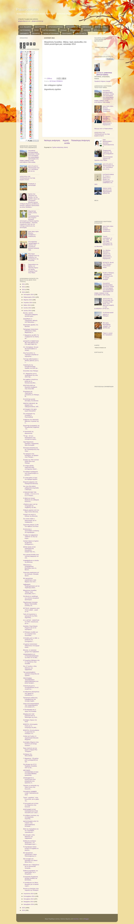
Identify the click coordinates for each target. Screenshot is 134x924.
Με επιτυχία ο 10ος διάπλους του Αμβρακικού (29, 836)
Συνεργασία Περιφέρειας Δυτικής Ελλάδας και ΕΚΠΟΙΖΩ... (30, 878)
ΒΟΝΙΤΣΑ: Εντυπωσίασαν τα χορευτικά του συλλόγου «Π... (31, 731)
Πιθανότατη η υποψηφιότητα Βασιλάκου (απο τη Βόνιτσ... (29, 567)
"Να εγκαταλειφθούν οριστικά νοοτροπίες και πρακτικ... (31, 673)
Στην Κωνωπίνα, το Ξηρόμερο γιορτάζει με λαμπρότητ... (30, 354)
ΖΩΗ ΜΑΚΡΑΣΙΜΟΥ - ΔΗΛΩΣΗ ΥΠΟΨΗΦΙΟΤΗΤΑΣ (108, 143)
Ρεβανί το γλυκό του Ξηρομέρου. (107, 334)
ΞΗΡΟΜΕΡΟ (24, 33)
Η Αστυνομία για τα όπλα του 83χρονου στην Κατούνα (30, 805)
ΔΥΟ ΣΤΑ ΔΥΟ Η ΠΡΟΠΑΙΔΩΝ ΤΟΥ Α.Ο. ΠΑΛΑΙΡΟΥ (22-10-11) (33, 168)
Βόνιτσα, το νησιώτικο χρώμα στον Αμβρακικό (31, 650)
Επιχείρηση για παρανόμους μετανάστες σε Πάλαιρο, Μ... (31, 394)
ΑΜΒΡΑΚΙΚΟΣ (86, 27)
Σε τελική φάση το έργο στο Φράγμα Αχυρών (30, 478)
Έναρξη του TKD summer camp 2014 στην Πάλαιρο (31, 461)
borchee (76, 919)
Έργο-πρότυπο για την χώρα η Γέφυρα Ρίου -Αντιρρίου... (30, 749)
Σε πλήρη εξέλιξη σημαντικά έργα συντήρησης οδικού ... (30, 467)
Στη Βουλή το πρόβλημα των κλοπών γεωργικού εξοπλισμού (31, 598)
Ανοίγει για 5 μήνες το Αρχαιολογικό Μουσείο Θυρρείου (30, 737)
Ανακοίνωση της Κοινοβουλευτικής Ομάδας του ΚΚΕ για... (30, 366)
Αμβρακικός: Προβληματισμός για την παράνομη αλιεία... (31, 586)
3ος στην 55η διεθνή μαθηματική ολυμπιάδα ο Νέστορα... (31, 488)
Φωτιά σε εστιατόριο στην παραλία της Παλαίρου (31, 889)
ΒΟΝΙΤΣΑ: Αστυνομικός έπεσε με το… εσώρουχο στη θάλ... (30, 725)
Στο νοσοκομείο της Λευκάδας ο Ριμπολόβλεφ (29, 415)
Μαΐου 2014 (27, 305)
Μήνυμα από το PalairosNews (103, 128)
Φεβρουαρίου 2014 (30, 297)
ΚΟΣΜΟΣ (87, 30)
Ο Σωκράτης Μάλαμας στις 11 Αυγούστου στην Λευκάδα (31, 662)
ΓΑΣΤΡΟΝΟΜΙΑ (25, 30)
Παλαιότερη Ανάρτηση (80, 140)
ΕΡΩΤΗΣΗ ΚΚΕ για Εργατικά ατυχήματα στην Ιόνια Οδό (30, 387)
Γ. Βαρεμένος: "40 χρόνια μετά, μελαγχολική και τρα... (30, 760)
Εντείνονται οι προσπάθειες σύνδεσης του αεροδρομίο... (31, 530)
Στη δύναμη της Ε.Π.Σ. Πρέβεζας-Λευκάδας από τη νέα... (30, 766)
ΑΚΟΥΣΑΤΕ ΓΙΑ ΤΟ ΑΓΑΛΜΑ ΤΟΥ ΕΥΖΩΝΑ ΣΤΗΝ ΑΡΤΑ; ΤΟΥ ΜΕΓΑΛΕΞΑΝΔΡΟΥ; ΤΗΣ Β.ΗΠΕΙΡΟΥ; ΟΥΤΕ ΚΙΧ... (104, 303)
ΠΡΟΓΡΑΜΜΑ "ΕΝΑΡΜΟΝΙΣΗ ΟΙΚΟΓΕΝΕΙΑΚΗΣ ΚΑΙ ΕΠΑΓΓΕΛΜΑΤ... (30, 680)
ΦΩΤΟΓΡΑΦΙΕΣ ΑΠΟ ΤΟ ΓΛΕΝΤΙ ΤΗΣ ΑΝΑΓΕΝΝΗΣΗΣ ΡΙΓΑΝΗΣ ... (30, 824)
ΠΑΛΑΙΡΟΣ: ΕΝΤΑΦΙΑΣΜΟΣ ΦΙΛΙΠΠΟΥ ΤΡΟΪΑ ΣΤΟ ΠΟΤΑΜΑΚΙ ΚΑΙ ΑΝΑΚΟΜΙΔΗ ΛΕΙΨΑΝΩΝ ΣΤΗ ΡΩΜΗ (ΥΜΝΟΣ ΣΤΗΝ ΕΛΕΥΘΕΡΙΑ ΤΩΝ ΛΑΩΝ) (29, 156)
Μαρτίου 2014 (28, 300)
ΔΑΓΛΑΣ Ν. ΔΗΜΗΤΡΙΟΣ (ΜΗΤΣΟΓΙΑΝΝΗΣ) (104, 74)
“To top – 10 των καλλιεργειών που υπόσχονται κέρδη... (30, 437)
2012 (23, 287)
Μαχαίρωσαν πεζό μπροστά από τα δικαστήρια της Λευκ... (30, 715)
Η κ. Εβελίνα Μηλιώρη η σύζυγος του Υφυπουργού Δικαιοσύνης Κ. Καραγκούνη (107, 121)
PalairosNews (27, 9)
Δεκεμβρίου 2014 (29, 904)
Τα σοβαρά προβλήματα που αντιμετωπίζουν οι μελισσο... (30, 473)
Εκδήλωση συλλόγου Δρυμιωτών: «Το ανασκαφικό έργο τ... (30, 842)
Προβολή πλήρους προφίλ (102, 81)
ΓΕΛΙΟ (36, 30)
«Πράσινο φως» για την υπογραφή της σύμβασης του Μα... (30, 505)
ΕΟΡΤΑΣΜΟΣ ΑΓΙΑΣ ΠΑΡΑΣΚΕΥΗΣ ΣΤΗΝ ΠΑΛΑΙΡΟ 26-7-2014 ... (31, 811)
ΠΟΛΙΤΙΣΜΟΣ (67, 33)
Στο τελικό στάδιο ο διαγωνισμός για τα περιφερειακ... (29, 520)
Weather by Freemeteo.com (100, 347)
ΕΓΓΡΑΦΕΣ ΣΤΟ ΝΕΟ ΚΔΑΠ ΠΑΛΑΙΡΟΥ (30, 410)
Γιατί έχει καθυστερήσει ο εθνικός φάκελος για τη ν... (30, 360)
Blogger (86, 919)
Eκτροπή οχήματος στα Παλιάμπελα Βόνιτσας (30, 482)
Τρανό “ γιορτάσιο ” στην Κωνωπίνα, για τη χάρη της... (31, 799)
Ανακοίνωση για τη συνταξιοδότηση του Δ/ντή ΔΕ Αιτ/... (30, 687)
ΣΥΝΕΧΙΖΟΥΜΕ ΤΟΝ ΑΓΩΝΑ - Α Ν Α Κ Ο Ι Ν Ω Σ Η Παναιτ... (31, 493)
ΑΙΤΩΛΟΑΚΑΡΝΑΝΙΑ (55, 27)
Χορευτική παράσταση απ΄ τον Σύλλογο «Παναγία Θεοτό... (31, 574)
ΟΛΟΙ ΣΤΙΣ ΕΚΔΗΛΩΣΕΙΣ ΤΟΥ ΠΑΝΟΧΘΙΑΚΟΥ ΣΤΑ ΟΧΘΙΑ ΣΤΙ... (31, 705)
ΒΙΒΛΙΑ (105, 27)
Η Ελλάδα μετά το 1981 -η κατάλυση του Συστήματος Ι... (31, 639)
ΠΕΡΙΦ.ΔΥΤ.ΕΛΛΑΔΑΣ (51, 33)
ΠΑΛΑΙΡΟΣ (36, 33)
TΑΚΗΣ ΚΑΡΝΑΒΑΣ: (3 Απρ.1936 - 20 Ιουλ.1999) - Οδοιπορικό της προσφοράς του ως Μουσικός (103, 241)
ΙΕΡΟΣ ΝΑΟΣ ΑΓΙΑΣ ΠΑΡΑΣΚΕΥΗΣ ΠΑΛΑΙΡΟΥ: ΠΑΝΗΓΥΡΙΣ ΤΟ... (29, 549)
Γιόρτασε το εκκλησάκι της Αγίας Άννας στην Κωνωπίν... (31, 787)
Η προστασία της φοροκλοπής (28, 432)
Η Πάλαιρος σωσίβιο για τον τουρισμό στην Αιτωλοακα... (30, 633)
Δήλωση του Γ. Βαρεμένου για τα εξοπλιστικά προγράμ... (31, 866)
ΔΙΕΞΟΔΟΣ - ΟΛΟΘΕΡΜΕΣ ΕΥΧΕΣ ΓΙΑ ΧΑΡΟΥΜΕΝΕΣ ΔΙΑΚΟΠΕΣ (30, 773)
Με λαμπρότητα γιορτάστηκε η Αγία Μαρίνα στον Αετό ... (30, 580)
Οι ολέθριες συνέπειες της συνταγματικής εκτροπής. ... (31, 817)
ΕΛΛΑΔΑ (64, 30)
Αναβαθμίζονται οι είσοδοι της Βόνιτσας (31, 561)
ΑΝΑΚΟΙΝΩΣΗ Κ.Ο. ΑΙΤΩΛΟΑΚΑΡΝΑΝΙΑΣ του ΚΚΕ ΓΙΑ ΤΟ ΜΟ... (30, 656)
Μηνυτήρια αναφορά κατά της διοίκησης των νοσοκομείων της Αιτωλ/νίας (33, 257)
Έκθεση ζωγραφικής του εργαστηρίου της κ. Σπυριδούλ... (30, 872)
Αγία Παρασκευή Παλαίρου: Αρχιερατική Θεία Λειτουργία (30, 443)
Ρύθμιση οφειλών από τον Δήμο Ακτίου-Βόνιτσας (31, 510)
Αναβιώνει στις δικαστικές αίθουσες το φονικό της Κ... (31, 421)
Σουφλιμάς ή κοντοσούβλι (32, 184)
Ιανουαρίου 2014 (29, 294)
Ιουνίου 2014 (28, 308)
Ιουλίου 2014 (28, 310)
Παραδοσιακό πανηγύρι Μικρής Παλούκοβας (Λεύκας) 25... (30, 603)
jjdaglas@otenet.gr (37, 21)
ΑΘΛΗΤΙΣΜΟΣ (40, 27)
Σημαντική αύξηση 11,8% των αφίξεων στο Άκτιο (31, 525)
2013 (23, 289)
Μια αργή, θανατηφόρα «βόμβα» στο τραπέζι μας (107, 325)
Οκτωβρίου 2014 (29, 899)
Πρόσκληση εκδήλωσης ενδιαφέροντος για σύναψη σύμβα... (30, 699)
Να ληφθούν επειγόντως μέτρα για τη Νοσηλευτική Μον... (30, 381)
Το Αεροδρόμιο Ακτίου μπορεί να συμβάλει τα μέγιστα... (30, 848)
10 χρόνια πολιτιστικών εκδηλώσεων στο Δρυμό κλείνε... (31, 645)
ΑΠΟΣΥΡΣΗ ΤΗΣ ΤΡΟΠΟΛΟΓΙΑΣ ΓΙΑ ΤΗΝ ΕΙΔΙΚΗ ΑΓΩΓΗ (27, 178)
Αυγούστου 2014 (29, 893)
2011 (23, 284)
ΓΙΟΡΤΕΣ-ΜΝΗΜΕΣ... (49, 30)
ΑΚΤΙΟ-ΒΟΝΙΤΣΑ (72, 27)
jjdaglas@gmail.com (24, 21)
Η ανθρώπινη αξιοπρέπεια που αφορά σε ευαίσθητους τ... (31, 693)
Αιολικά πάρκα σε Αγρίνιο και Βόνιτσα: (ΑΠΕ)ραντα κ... (31, 542)
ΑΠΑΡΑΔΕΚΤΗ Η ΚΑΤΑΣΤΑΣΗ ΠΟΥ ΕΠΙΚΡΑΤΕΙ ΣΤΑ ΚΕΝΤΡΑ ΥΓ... (29, 780)
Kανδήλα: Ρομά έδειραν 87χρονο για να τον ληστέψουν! (30, 627)
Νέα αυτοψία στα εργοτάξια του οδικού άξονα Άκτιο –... (30, 860)
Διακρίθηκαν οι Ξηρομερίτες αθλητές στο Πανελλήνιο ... (30, 320)
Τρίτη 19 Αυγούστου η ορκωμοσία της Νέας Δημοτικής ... (30, 615)
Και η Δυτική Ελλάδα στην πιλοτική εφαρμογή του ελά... (31, 556)
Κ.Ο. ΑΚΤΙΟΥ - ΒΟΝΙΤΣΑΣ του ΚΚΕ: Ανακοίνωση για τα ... (31, 621)
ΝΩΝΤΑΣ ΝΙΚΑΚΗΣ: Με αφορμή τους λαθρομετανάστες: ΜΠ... (31, 405)
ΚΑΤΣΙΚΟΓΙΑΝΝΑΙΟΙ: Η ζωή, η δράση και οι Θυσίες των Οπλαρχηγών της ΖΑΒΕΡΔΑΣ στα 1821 (104, 179)
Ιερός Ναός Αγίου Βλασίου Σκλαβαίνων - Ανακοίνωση (33, 234)
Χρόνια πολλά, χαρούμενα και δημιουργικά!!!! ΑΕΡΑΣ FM (107, 190)
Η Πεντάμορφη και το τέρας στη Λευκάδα (29, 710)
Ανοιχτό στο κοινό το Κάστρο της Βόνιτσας (30, 515)
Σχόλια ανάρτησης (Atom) (60, 147)
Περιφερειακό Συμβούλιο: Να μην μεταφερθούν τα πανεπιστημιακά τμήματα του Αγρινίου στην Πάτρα (103, 155)
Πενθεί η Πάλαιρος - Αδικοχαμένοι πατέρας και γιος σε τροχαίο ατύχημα (108, 276)
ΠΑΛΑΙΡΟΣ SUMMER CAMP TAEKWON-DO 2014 (30, 793)
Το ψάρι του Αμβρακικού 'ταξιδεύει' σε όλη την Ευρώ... (30, 536)
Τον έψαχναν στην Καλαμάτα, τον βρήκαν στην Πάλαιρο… (30, 455)
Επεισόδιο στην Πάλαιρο (30, 371)
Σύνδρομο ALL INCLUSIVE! (27, 754)
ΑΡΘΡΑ (97, 27)
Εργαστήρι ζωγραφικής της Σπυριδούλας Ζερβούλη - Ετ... (31, 427)
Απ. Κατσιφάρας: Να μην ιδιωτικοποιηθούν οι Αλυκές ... (30, 348)
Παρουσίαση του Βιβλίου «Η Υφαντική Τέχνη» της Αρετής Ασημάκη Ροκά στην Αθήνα (33, 268)
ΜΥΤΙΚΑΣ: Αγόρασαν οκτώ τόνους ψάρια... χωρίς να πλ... (31, 609)
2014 (23, 292)
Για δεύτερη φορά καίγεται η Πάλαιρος (108, 314)
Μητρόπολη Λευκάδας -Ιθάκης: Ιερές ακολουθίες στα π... (30, 592)
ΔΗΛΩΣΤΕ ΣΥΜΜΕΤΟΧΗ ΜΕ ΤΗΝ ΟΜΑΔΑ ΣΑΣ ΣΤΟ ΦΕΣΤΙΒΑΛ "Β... (31, 342)
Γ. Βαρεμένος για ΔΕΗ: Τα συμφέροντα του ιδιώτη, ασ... (31, 336)
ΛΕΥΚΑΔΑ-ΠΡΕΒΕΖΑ (101, 30)
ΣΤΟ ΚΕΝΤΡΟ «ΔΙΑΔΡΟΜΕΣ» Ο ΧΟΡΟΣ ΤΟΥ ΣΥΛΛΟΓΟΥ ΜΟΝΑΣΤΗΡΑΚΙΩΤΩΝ (33, 246)
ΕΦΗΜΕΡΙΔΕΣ (75, 30)
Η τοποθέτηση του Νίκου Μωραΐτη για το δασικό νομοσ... (30, 884)
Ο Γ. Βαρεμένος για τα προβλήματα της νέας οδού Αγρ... (30, 375)
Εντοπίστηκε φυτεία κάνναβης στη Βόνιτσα (30, 399)
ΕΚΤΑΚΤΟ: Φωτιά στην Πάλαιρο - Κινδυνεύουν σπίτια (108, 265)
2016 (23, 910)
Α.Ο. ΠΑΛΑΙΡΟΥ (25, 27)
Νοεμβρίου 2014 (29, 901)
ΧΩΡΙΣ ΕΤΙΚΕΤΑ (80, 33)
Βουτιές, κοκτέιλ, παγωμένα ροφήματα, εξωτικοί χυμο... (30, 314)
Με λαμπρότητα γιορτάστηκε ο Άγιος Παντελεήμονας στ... (30, 854)
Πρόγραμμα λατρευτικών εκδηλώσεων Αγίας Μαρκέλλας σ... (30, 330)
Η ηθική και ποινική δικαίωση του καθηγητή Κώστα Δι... (31, 499)
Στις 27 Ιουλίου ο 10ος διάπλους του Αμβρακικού (30, 667)
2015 (23, 907)
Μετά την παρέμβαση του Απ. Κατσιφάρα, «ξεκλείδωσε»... (31, 830)
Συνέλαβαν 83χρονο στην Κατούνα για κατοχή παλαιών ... (31, 743)
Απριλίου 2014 (28, 302)
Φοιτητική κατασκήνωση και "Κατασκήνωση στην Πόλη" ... (31, 449)
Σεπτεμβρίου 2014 (29, 896)
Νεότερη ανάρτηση (52, 140)
